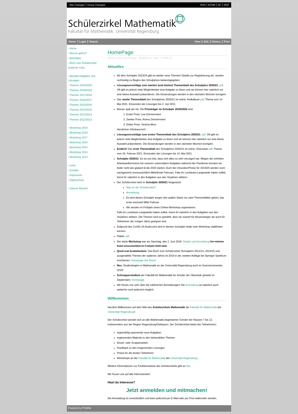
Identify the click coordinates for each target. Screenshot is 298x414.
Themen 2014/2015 (81, 109)
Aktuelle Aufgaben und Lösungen (81, 78)
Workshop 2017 (79, 137)
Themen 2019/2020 (81, 85)
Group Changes (96, 4)
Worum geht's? (78, 53)
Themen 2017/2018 (81, 95)
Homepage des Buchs (143, 260)
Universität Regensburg (121, 311)
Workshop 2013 (79, 157)
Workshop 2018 (79, 132)
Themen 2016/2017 (81, 99)
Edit (206, 41)
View (197, 41)
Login (82, 41)
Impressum (76, 175)
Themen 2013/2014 (81, 114)
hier (188, 366)
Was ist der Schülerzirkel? (141, 187)
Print (227, 41)
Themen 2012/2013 (81, 119)
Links (73, 165)
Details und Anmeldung (196, 241)
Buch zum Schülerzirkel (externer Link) (82, 65)
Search (93, 41)
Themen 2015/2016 (81, 104)
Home (72, 41)
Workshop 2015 (79, 147)
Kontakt (74, 170)
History (216, 41)
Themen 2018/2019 (81, 90)
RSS (203, 4)
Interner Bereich (79, 188)
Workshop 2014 (79, 152)
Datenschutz (77, 180)
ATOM (211, 4)
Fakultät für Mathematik (203, 307)
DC (219, 4)
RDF (226, 4)
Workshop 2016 (79, 142)
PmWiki (86, 408)
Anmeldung (132, 192)
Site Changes (77, 4)
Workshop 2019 (79, 127)
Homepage (138, 279)
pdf (221, 85)
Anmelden (75, 58)
